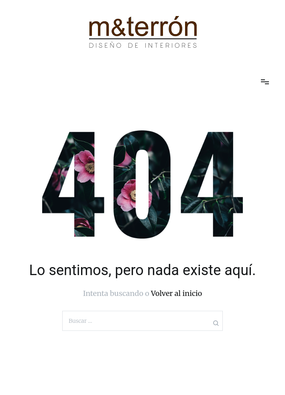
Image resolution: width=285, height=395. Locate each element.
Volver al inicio (176, 293)
